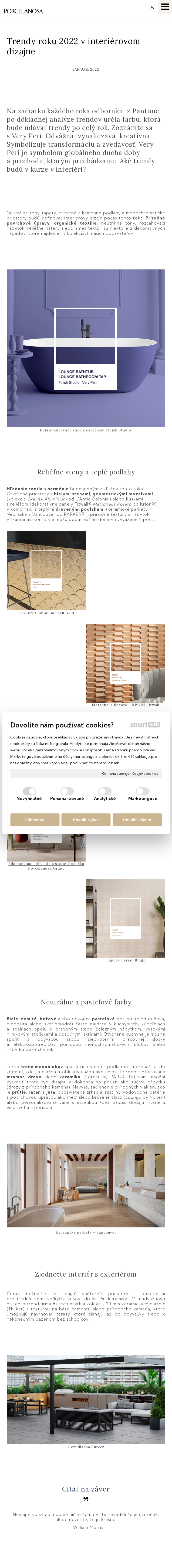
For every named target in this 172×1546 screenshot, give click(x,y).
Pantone (118, 1363)
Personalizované (67, 798)
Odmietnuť (34, 819)
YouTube (111, 1497)
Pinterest (110, 1504)
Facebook (112, 1482)
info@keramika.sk (120, 1444)
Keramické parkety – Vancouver (86, 1032)
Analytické (105, 798)
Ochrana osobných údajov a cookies (130, 773)
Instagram (112, 1489)
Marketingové (142, 798)
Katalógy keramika (27, 1504)
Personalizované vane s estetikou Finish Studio (86, 430)
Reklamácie (20, 1497)
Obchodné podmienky (30, 1482)
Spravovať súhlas (83, 1534)
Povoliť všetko (137, 819)
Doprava (16, 1489)
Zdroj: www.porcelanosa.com (75, 1363)
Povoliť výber (86, 819)
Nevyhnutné (29, 798)
